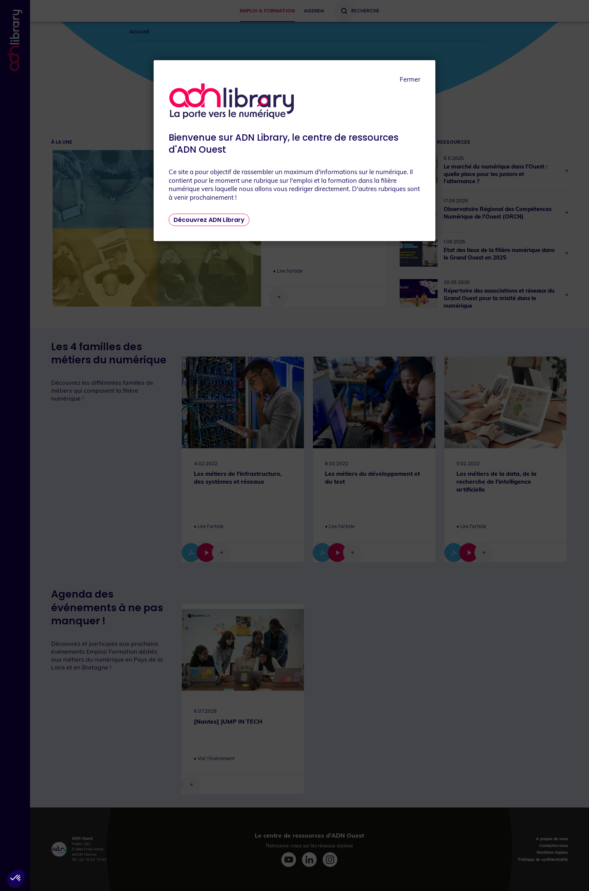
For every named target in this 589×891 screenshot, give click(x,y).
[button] (16, 878)
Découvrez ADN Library (209, 220)
